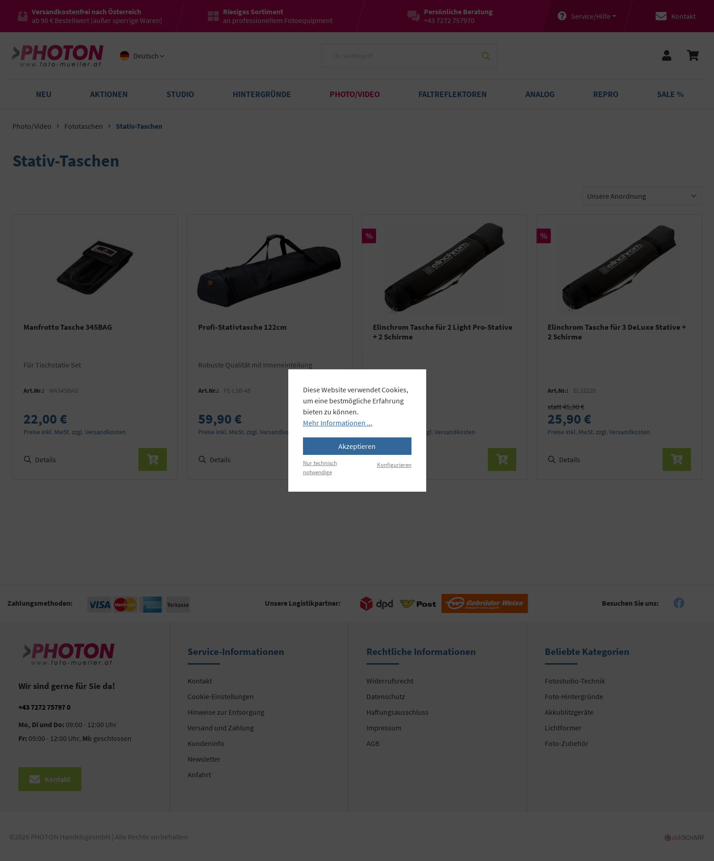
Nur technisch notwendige (320, 467)
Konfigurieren (394, 464)
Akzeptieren (357, 446)
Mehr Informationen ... (337, 422)
